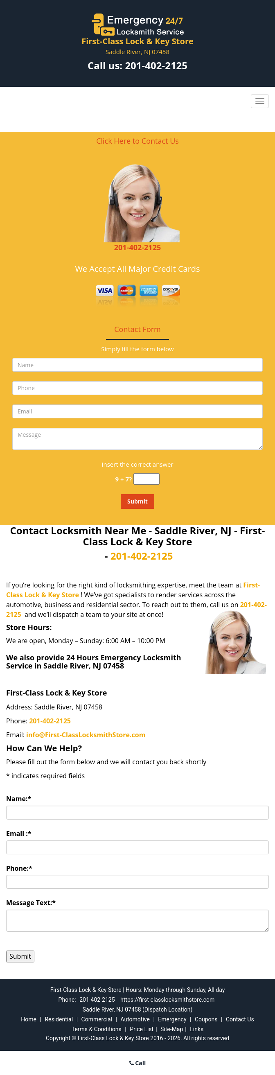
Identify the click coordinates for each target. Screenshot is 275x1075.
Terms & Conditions (97, 1029)
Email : (19, 833)
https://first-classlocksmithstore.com (167, 999)
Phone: (19, 868)
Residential (59, 1019)
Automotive (135, 1019)
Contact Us (240, 1019)
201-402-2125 (156, 65)
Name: (18, 798)
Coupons (206, 1019)
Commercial (96, 1019)
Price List (141, 1029)
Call (137, 1063)
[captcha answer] (146, 479)
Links (196, 1029)
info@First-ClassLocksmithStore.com (85, 734)
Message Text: (31, 902)
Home (28, 1019)
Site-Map (171, 1029)
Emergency (172, 1019)
